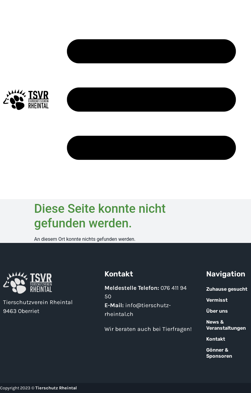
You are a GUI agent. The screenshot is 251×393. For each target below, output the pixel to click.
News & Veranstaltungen (226, 325)
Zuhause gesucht (226, 289)
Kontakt (215, 339)
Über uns (217, 311)
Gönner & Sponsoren (219, 353)
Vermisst (217, 300)
